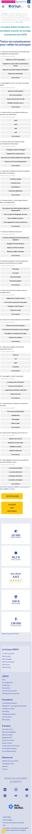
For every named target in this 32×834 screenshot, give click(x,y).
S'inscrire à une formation (9, 690)
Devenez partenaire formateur (11, 745)
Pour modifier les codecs (15, 218)
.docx (15, 124)
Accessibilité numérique (9, 751)
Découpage (15, 419)
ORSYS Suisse (6, 664)
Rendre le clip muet (16, 450)
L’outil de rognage (15, 179)
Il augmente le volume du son (15, 153)
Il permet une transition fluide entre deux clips (15, 157)
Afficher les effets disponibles (15, 59)
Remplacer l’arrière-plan (15, 442)
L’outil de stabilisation (15, 191)
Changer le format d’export (15, 243)
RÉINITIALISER (12, 496)
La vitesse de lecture (15, 472)
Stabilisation (16, 415)
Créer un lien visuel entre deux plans (15, 302)
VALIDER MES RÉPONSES (12, 507)
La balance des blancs (15, 476)
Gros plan (15, 273)
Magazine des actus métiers (10, 761)
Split (15, 363)
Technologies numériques (9, 703)
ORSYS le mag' (6, 667)
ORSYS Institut (6, 656)
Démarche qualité (7, 734)
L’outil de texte (15, 183)
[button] (4, 831)
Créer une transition (15, 95)
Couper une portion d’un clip (15, 99)
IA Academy (5, 711)
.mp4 (15, 120)
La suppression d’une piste (15, 382)
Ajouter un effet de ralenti (15, 247)
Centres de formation (8, 740)
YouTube (4, 769)
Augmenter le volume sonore (15, 298)
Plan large (15, 269)
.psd (15, 132)
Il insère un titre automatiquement (15, 161)
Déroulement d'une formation (10, 693)
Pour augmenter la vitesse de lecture (15, 222)
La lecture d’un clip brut (15, 386)
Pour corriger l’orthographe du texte (15, 214)
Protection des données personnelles (13, 822)
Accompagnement (7, 682)
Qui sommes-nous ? (7, 729)
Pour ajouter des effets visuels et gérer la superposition (15, 209)
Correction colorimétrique (15, 411)
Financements (6, 688)
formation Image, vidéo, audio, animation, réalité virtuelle (15, 18)
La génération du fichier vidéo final (15, 390)
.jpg (15, 128)
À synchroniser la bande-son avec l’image (16, 329)
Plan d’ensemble (15, 277)
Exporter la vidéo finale (15, 73)
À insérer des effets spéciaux (15, 325)
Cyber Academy (7, 717)
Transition (15, 366)
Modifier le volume (15, 446)
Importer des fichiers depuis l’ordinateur (15, 69)
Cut (15, 359)
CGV (4, 825)
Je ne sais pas (15, 77)
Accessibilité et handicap (9, 748)
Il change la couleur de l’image (15, 149)
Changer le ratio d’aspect (15, 306)
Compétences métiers (8, 708)
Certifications (6, 685)
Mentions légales (7, 820)
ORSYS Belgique (7, 659)
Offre (3, 679)
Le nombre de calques (15, 480)
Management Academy (9, 714)
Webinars (5, 766)
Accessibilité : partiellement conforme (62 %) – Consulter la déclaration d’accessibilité (15, 829)
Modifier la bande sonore (15, 103)
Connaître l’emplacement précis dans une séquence (16, 238)
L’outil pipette (15, 187)
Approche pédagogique (9, 732)
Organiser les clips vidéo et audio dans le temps (15, 64)
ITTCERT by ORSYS (8, 653)
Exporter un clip (15, 310)
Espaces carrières (7, 743)
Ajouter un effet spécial (15, 91)
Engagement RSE (7, 737)
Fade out (15, 355)
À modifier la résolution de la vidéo (15, 333)
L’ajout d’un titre (15, 394)
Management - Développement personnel (14, 706)
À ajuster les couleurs (15, 337)
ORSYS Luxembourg (8, 662)
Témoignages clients (8, 763)
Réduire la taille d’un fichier (15, 251)
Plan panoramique (15, 281)
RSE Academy (6, 719)
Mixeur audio (15, 423)
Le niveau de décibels (15, 468)
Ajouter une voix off (15, 438)
